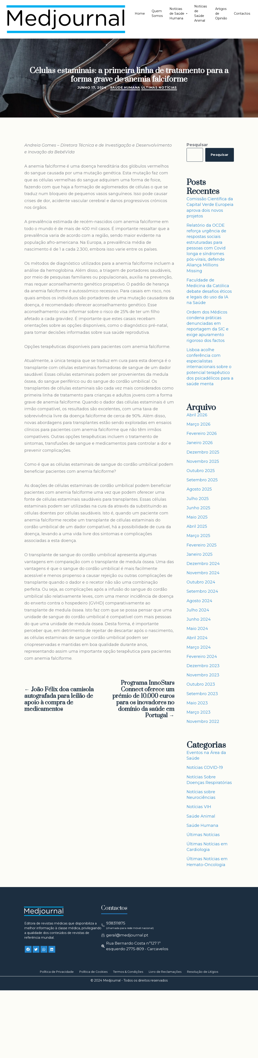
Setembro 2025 (202, 479)
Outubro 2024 (201, 582)
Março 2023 (198, 712)
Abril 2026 (197, 415)
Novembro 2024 (203, 572)
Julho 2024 (198, 610)
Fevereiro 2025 (202, 545)
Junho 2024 (199, 619)
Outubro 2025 (201, 470)
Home (140, 14)
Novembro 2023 (203, 675)
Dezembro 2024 (203, 563)
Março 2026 (198, 424)
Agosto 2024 (199, 600)
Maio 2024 (197, 628)
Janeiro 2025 (199, 554)
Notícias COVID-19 (205, 767)
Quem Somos (157, 13)
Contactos (242, 14)
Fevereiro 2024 (202, 656)
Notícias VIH (199, 806)
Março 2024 (199, 647)
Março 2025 (198, 535)
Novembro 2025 (203, 461)
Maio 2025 (197, 517)
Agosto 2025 (199, 489)
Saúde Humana (125, 87)
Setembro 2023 (202, 693)
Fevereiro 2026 (202, 433)
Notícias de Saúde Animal (200, 14)
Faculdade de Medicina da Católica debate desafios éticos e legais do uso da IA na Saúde (209, 291)
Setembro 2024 (202, 591)
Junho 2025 (198, 507)
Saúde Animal (201, 816)
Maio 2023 (197, 703)
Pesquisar (197, 144)
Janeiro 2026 (200, 442)
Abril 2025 (197, 526)
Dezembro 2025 (203, 452)
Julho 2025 (198, 498)
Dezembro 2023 (203, 665)
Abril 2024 (197, 637)
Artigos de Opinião (221, 13)
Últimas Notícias (159, 87)
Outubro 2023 (201, 684)
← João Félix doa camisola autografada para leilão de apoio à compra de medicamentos (59, 699)
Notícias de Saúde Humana (178, 13)
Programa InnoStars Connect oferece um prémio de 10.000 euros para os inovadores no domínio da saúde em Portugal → (143, 699)
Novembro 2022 (203, 721)
